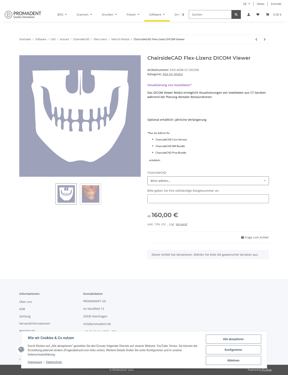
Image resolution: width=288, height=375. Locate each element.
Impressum (27, 331)
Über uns (25, 302)
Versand (181, 224)
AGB (22, 309)
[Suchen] (210, 14)
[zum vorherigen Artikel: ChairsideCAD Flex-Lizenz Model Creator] (256, 39)
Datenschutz (54, 362)
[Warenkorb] (274, 14)
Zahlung (25, 316)
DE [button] (245, 4)
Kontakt (276, 4)
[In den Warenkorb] (22, 53)
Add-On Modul (173, 74)
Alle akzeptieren (233, 339)
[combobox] (208, 180)
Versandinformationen (34, 323)
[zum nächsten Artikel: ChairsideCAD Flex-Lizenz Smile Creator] (265, 39)
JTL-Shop (267, 370)
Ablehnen (233, 360)
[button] (248, 14)
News (260, 4)
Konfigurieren (233, 349)
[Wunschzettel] (258, 14)
